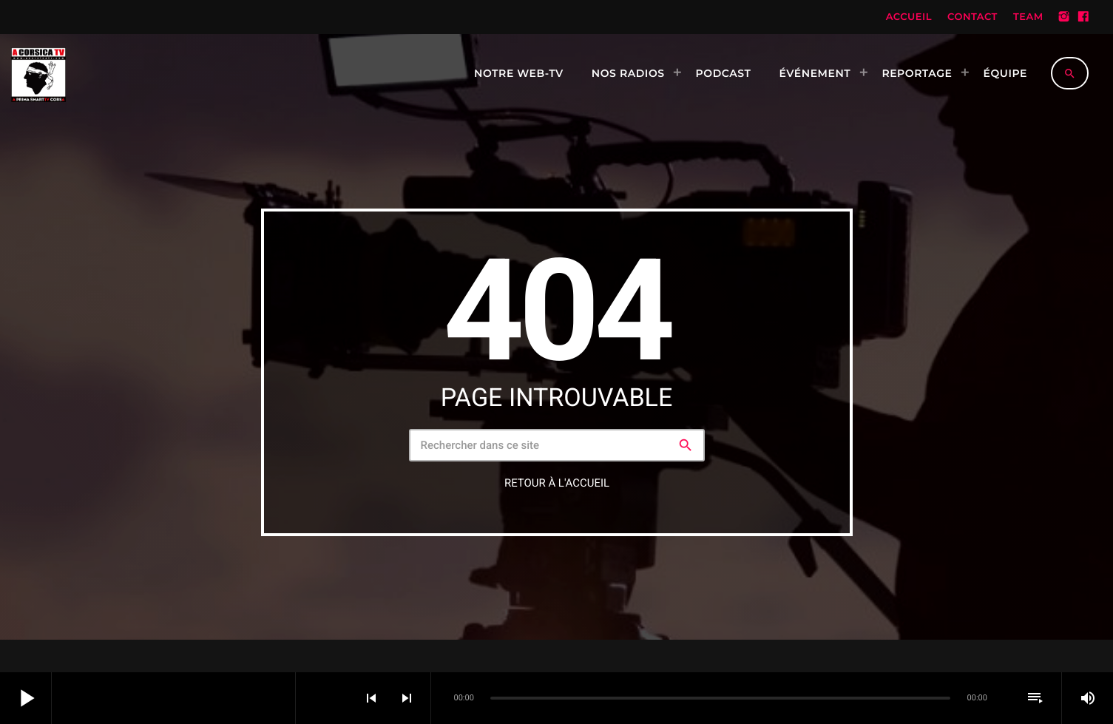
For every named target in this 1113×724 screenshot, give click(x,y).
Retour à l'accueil (556, 483)
